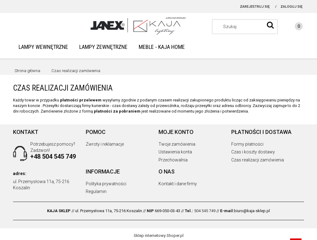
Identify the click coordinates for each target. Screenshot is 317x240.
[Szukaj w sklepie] (248, 26)
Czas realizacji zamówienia (257, 159)
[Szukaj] (270, 25)
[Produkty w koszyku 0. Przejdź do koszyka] (292, 27)
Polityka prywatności (106, 183)
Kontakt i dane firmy (177, 183)
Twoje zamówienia (176, 144)
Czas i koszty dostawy (253, 151)
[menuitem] (43, 47)
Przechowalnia (173, 159)
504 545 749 (204, 210)
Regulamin (96, 191)
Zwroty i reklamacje (105, 144)
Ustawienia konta (175, 151)
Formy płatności (247, 144)
